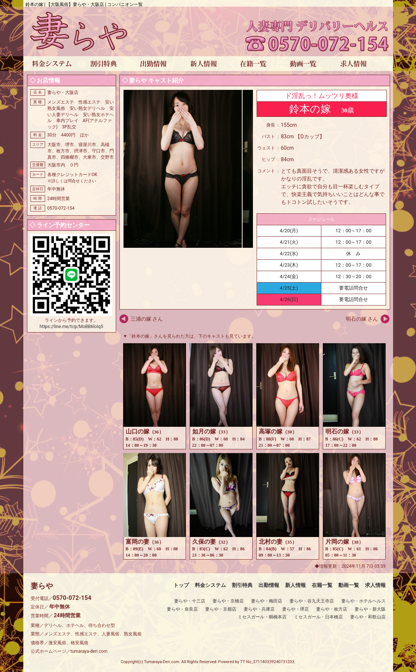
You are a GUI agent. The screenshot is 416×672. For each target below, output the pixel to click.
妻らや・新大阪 (370, 609)
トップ (181, 585)
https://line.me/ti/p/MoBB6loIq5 (71, 326)
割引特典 (242, 585)
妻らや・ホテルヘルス (363, 601)
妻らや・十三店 (189, 601)
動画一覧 (348, 585)
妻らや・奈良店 (182, 609)
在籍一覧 (322, 585)
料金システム (210, 585)
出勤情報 (268, 585)
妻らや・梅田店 (266, 601)
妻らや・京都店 (220, 609)
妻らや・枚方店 (331, 609)
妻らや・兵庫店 (259, 609)
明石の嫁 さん (362, 319)
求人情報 (375, 585)
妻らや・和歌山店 (368, 616)
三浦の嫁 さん (147, 319)
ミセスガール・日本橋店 (318, 616)
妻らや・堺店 (295, 609)
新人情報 (295, 585)
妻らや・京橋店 (228, 601)
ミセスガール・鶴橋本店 (262, 616)
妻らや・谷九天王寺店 (312, 601)
